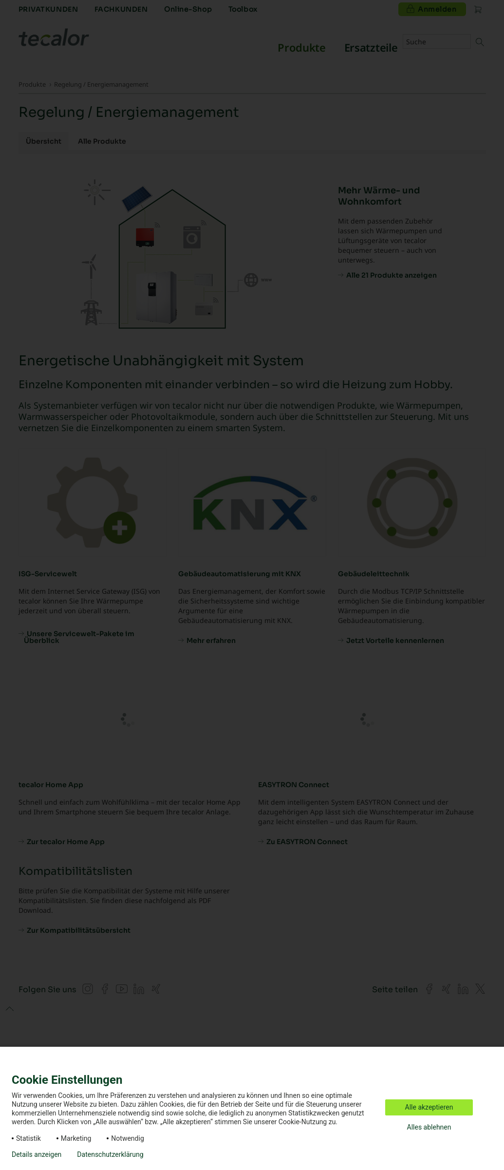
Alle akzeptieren (429, 1107)
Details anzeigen (36, 1154)
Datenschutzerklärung (110, 1154)
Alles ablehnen (429, 1127)
